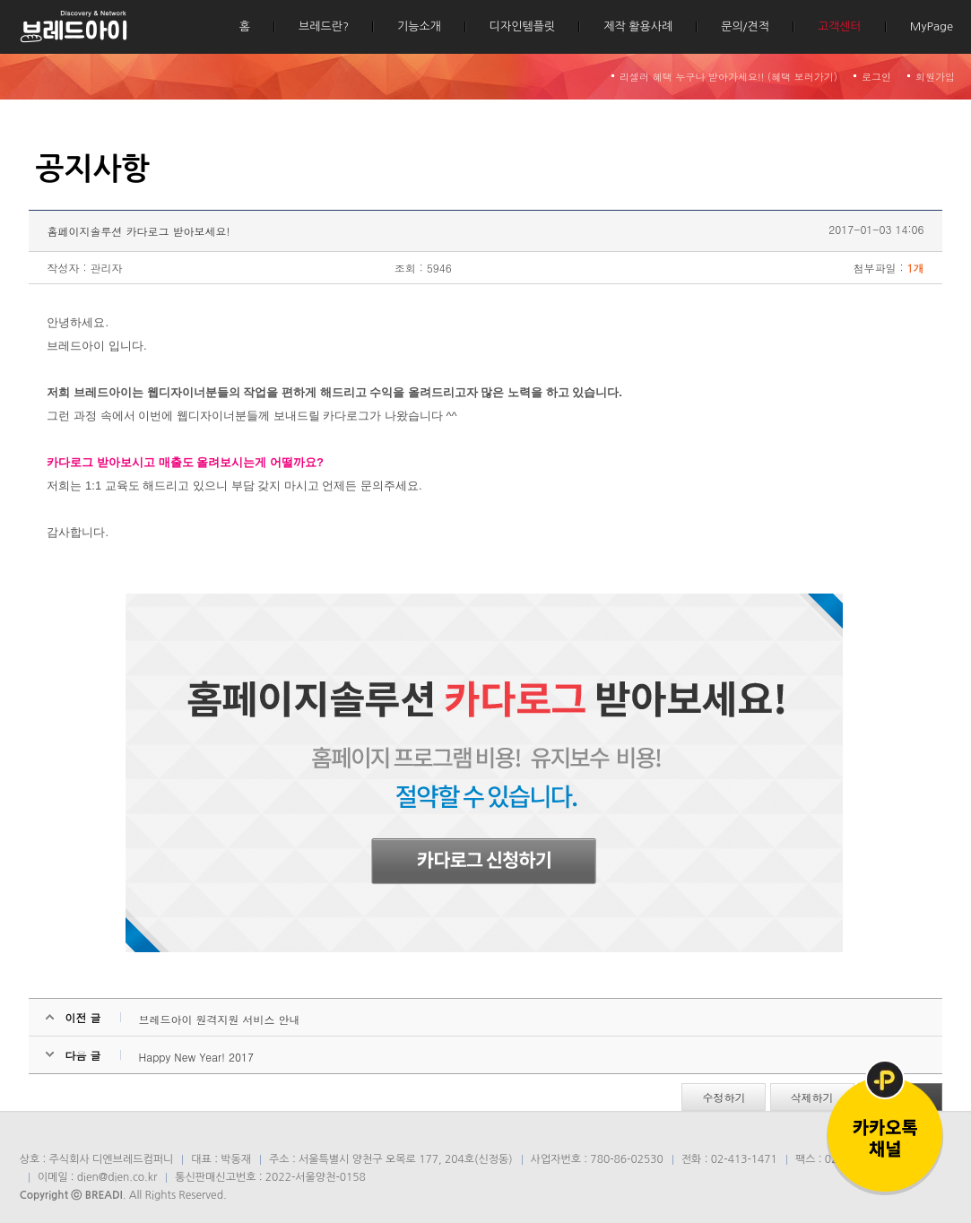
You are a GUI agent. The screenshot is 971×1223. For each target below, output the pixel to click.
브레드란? (324, 26)
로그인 (876, 76)
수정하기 (723, 1097)
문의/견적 (745, 26)
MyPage (931, 26)
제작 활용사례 (637, 26)
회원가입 (935, 76)
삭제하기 (812, 1097)
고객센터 (840, 26)
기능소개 (419, 26)
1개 (915, 267)
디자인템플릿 (522, 26)
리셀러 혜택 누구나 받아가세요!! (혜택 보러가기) (728, 76)
